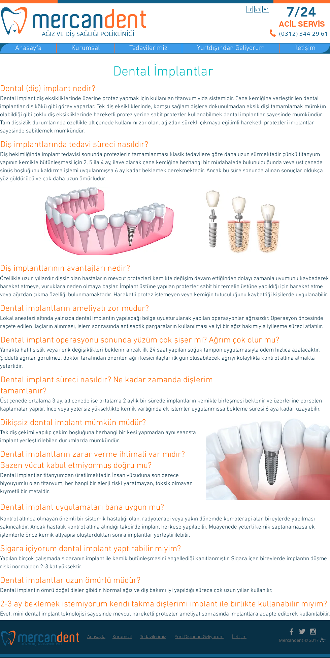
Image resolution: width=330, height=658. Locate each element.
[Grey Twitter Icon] (302, 631)
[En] (257, 9)
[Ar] (265, 9)
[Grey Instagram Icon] (313, 631)
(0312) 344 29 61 (303, 33)
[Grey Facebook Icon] (291, 631)
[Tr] (249, 9)
